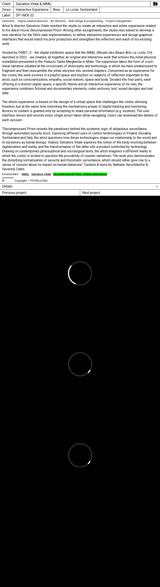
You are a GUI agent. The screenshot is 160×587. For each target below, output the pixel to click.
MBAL (25, 174)
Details (7, 186)
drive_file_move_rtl (155, 3)
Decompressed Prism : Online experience (80, 174)
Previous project (14, 193)
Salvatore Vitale (41, 174)
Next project (91, 193)
